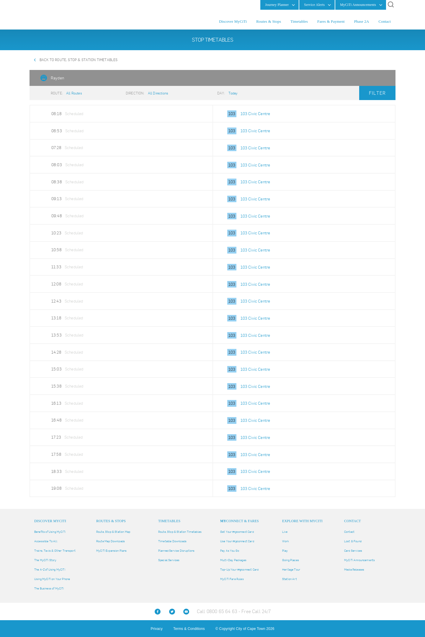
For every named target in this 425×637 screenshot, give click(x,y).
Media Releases (354, 569)
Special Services (169, 560)
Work (285, 541)
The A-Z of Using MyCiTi (49, 569)
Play (285, 550)
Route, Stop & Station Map (113, 531)
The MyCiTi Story (45, 560)
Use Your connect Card (237, 541)
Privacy (156, 629)
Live (285, 531)
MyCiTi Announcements (359, 560)
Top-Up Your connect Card (239, 569)
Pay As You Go (229, 550)
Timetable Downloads (172, 541)
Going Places (290, 560)
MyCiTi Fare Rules (232, 579)
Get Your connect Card (237, 531)
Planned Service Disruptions (176, 550)
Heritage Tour (291, 569)
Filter (377, 93)
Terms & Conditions (189, 629)
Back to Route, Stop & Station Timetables (78, 60)
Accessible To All (45, 541)
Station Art (289, 579)
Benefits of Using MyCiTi (50, 531)
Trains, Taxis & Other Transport (55, 550)
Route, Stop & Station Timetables (180, 531)
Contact (349, 531)
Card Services (353, 550)
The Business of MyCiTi (49, 588)
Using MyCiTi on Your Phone (52, 579)
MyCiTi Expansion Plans (111, 550)
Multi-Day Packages (233, 560)
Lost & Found (353, 541)
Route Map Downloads (110, 541)
